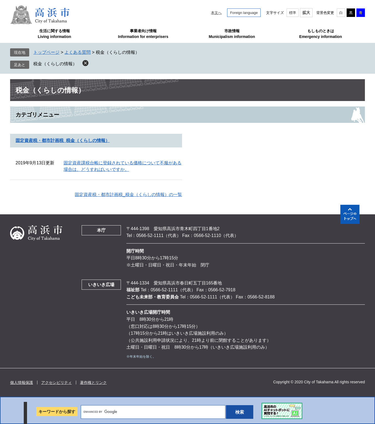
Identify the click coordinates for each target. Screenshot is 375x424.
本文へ (216, 13)
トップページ (46, 52)
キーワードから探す (56, 411)
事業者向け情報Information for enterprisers (143, 34)
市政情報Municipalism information (232, 34)
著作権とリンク (93, 382)
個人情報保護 (21, 382)
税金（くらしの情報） (55, 63)
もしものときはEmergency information (320, 34)
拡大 (306, 12)
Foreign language (244, 13)
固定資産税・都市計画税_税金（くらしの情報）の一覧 (128, 194)
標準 (292, 13)
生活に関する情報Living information (54, 34)
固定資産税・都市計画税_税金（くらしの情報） (63, 140)
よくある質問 (77, 52)
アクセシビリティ (56, 382)
